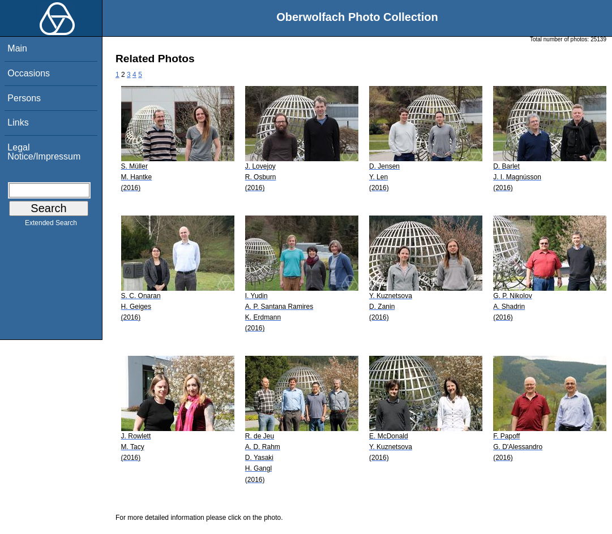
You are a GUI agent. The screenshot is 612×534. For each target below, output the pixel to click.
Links (17, 122)
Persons (24, 98)
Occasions (28, 73)
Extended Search (51, 225)
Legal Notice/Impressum (43, 152)
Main (17, 48)
